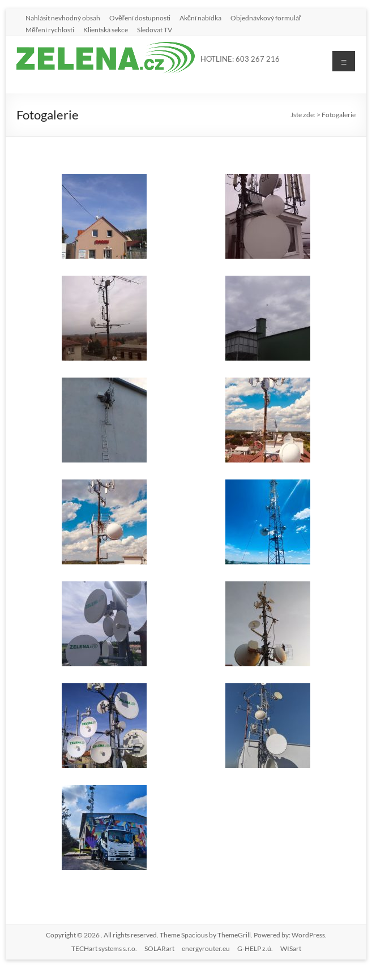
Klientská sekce (105, 29)
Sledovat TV (154, 29)
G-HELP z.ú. (255, 948)
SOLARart (159, 948)
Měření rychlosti (49, 29)
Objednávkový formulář (265, 18)
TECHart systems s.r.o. (104, 948)
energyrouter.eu (206, 948)
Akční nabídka (200, 18)
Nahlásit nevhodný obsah (62, 18)
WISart (290, 948)
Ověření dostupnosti (139, 18)
